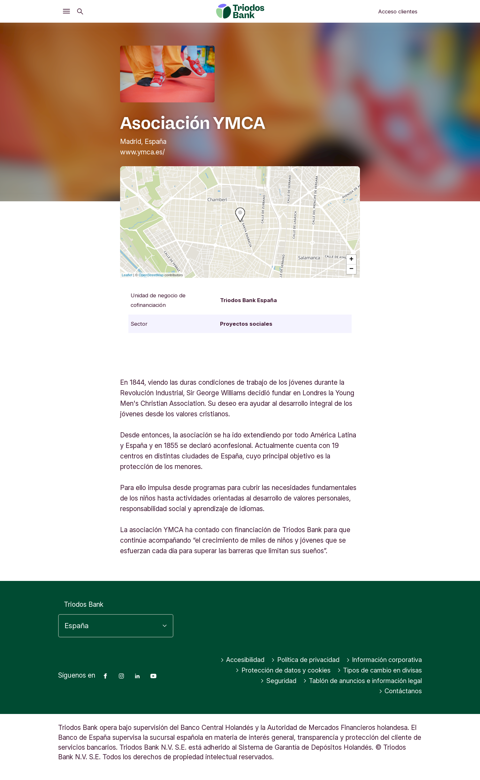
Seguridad (403, 681)
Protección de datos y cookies (372, 670)
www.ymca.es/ (142, 152)
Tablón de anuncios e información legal (309, 691)
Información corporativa (277, 670)
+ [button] (351, 259)
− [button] (351, 269)
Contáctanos (399, 691)
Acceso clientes (397, 11)
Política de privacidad (386, 660)
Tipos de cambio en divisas (334, 681)
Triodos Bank (83, 604)
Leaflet (127, 275)
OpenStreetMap (151, 275)
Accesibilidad (321, 660)
